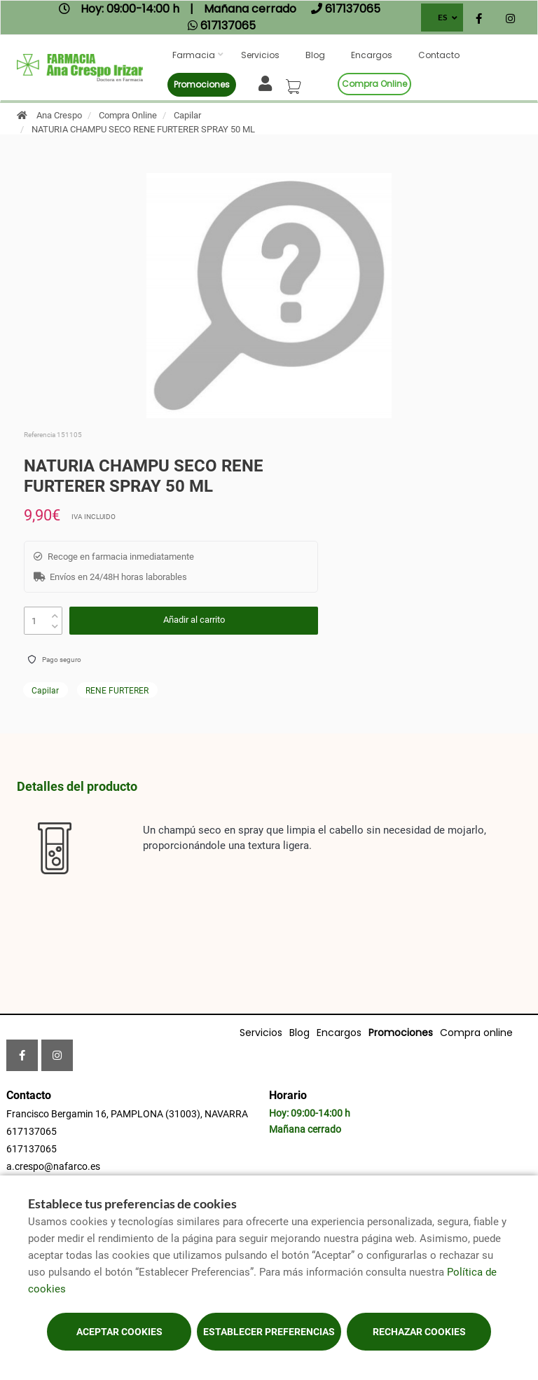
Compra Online (128, 115)
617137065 (31, 1131)
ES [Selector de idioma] (442, 17)
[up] (55, 612)
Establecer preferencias (269, 1331)
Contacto (439, 55)
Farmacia (193, 55)
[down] (55, 623)
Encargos (371, 55)
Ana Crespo (59, 115)
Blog (315, 55)
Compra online (374, 84)
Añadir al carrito (194, 619)
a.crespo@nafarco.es (53, 1166)
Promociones (202, 84)
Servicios (260, 55)
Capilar (187, 115)
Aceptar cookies (119, 1331)
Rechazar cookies (419, 1331)
